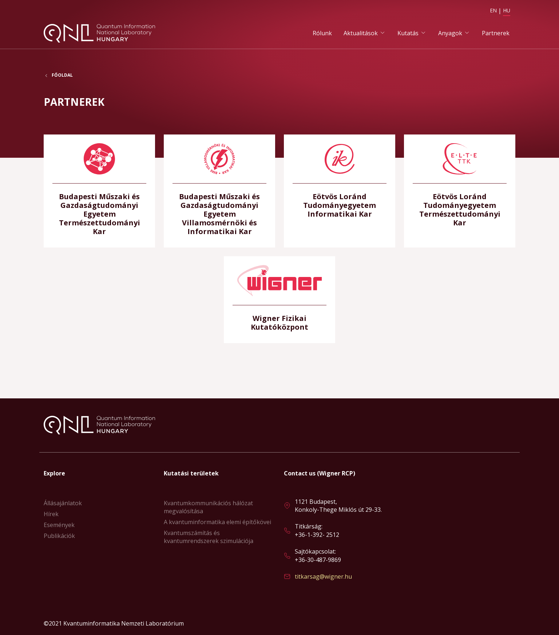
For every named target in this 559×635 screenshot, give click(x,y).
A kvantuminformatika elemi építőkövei (217, 522)
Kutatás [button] (408, 33)
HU (506, 10)
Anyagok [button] (450, 33)
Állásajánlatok (63, 503)
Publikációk (59, 536)
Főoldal (62, 76)
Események (59, 525)
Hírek (51, 514)
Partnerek (496, 33)
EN (493, 10)
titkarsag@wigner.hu (323, 576)
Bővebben (99, 191)
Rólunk (322, 33)
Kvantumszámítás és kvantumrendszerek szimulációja (208, 537)
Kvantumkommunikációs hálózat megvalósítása (208, 507)
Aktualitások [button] (361, 33)
